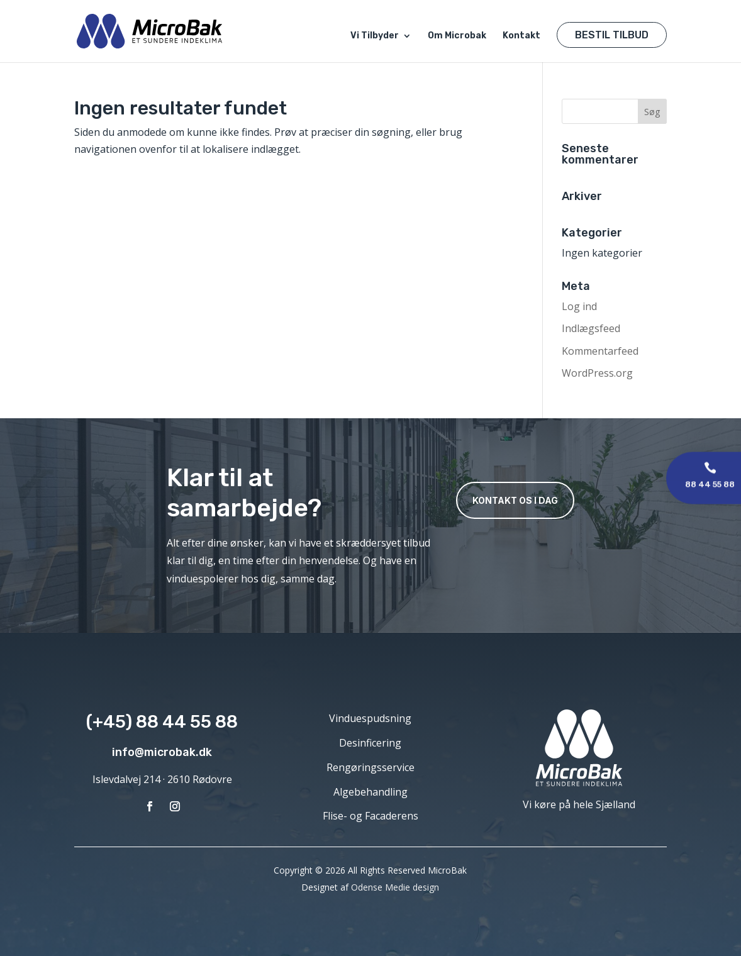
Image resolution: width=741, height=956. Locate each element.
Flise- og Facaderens (370, 816)
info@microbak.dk (162, 752)
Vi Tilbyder (374, 36)
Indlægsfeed (591, 328)
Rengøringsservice (370, 767)
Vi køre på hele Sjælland (579, 804)
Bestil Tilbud (612, 35)
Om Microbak (457, 36)
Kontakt (521, 36)
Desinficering (370, 743)
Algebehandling (370, 792)
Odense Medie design (395, 887)
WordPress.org (597, 373)
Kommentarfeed (600, 351)
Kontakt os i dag (515, 500)
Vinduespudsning (370, 718)
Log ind (579, 306)
